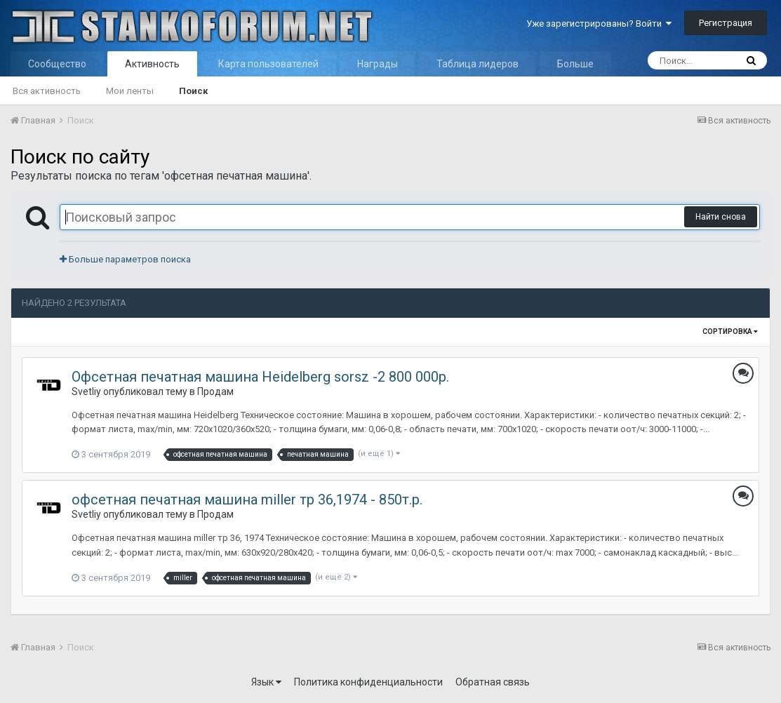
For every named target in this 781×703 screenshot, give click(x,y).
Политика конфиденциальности (368, 682)
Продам (215, 391)
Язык (266, 682)
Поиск (193, 91)
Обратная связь (492, 682)
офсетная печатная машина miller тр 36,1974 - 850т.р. (247, 499)
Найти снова (720, 217)
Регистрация (725, 23)
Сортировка (730, 331)
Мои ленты (130, 91)
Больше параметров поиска (125, 259)
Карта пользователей (268, 63)
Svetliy (86, 391)
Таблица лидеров (477, 63)
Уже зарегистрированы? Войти (599, 23)
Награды (377, 63)
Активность (152, 63)
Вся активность (47, 91)
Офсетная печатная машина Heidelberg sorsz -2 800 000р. (260, 376)
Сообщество (57, 63)
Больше (575, 63)
